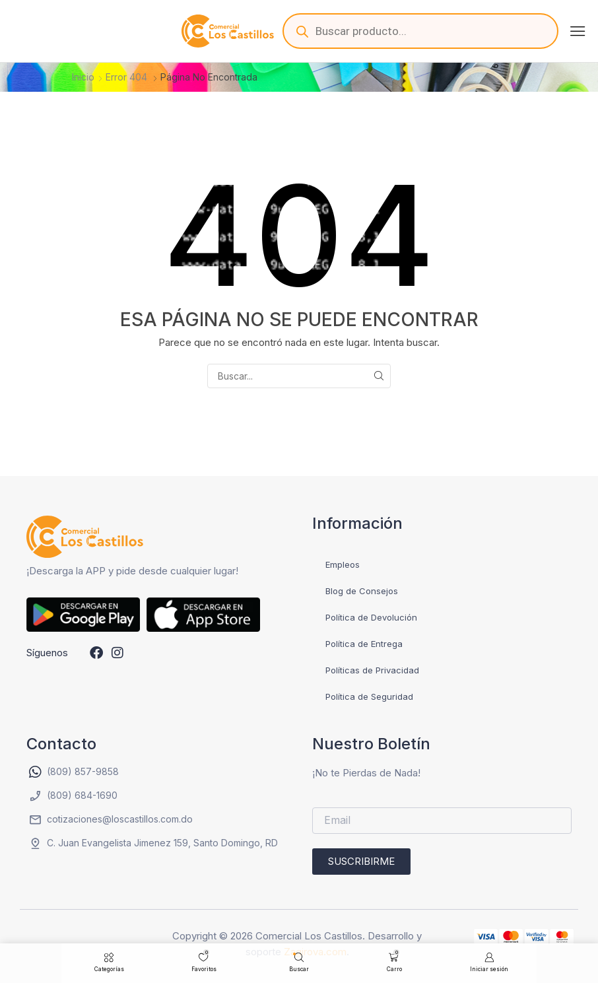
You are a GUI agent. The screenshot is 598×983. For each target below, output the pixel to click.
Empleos (342, 564)
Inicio (83, 77)
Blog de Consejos (361, 591)
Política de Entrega (364, 643)
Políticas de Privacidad (372, 670)
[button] (577, 31)
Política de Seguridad (369, 696)
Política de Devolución (371, 617)
